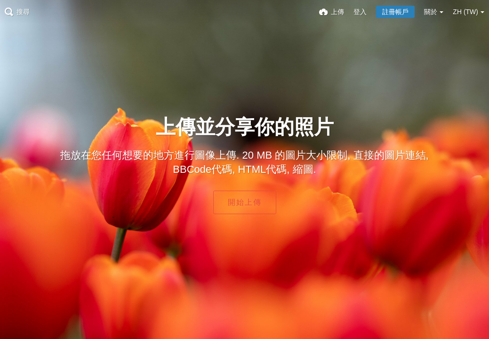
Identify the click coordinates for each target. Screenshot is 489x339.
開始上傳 (245, 202)
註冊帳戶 (395, 12)
